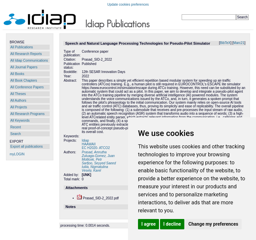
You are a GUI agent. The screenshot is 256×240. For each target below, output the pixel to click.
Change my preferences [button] (213, 224)
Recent (15, 127)
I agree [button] (148, 224)
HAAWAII (88, 144)
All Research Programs (27, 114)
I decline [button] (172, 224)
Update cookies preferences (128, 4)
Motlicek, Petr (92, 159)
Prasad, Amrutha (94, 152)
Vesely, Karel (91, 170)
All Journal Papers (23, 67)
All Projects (18, 107)
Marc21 (238, 43)
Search (15, 134)
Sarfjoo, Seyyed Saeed (99, 163)
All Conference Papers (27, 87)
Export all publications (26, 146)
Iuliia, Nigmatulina (95, 167)
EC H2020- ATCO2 (96, 148)
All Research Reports (26, 54)
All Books (17, 74)
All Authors (18, 100)
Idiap (85, 140)
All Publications (21, 47)
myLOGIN (17, 154)
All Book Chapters (23, 80)
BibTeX (225, 43)
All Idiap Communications (29, 60)
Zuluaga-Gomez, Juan (98, 156)
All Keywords (20, 120)
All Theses (18, 94)
